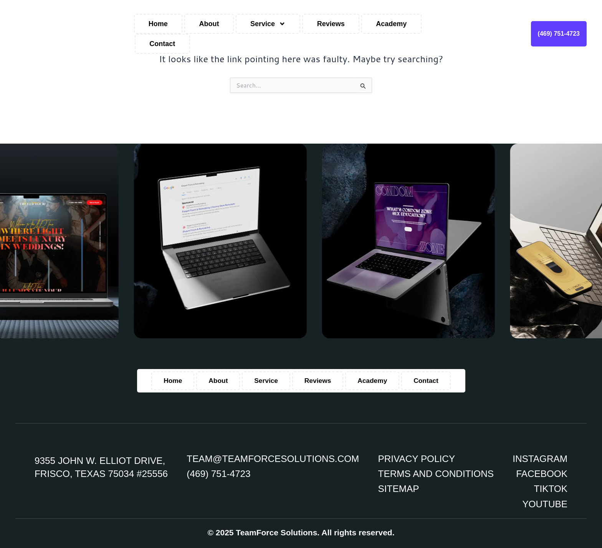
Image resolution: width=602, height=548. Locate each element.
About (209, 24)
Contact (162, 44)
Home (158, 24)
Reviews (331, 24)
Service (268, 24)
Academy (391, 24)
